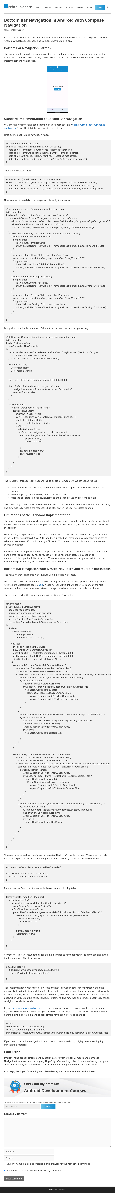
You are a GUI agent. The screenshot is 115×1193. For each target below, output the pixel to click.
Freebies (47, 7)
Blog (37, 7)
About (90, 7)
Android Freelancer (74, 7)
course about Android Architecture (29, 1007)
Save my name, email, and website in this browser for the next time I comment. (48, 1163)
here (40, 584)
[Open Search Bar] (108, 7)
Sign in (100, 7)
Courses (58, 7)
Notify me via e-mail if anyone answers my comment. (32, 1170)
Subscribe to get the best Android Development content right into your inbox (37, 1102)
